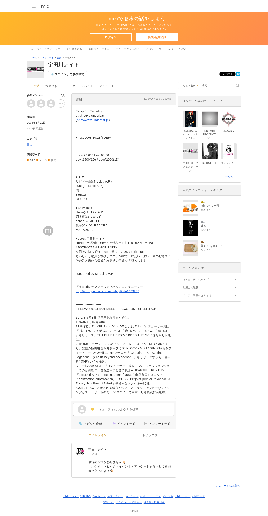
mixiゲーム (132, 496)
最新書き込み (74, 49)
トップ (34, 86)
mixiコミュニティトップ (45, 49)
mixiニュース (182, 496)
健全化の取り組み (154, 502)
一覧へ (229, 176)
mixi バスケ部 (210, 205)
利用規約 (85, 496)
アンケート (107, 86)
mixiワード (198, 496)
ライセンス (99, 496)
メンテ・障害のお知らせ (197, 295)
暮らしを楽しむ (211, 246)
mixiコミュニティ (150, 496)
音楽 (59, 57)
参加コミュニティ (99, 49)
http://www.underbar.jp (93, 120)
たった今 (92, 454)
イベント (87, 86)
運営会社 (108, 502)
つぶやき (51, 86)
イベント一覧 (154, 49)
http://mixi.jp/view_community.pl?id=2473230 (107, 291)
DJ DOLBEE (209, 163)
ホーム (33, 57)
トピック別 (150, 435)
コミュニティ (47, 57)
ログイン (111, 37)
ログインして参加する (69, 74)
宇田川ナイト (97, 449)
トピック (69, 86)
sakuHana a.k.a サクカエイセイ (190, 134)
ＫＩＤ (43, 160)
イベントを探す (177, 49)
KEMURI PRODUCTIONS (209, 134)
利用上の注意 (190, 287)
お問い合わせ (115, 496)
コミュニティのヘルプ (196, 279)
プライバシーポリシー (129, 502)
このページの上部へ (228, 485)
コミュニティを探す (128, 49)
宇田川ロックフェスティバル (190, 167)
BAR (32, 160)
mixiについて (71, 496)
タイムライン (97, 435)
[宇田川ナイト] (80, 451)
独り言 (205, 225)
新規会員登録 (157, 37)
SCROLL (228, 130)
